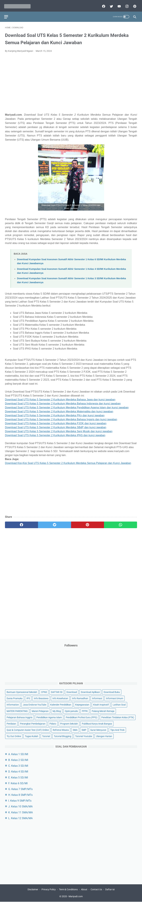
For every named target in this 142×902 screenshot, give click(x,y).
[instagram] (125, 4)
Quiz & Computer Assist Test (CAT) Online (28, 729)
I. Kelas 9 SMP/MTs (19, 800)
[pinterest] (133, 4)
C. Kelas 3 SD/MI (18, 765)
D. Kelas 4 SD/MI (18, 771)
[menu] (7, 14)
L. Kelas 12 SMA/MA (20, 817)
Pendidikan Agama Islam (49, 717)
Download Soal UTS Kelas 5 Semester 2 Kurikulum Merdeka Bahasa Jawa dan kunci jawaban (60, 397)
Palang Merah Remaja (103, 710)
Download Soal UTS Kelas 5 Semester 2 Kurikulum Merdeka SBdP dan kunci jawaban (55, 425)
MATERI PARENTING (17, 710)
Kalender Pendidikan (60, 704)
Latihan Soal (119, 704)
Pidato (52, 723)
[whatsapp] (120, 523)
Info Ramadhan (80, 698)
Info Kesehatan (60, 698)
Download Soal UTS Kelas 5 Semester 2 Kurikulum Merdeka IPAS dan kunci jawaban (55, 433)
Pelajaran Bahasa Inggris (19, 717)
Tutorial (46, 735)
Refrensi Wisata (61, 729)
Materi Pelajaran (40, 710)
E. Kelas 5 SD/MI (18, 777)
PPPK (85, 710)
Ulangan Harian (104, 735)
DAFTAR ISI (56, 691)
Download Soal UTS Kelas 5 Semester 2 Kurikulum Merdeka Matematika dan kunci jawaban (59, 409)
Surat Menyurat (98, 729)
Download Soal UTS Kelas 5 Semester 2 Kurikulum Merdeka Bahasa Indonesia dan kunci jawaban (63, 401)
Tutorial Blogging (62, 735)
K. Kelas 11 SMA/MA (20, 812)
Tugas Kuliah (31, 735)
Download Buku (112, 691)
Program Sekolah (69, 723)
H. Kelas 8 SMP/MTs (20, 794)
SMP (83, 729)
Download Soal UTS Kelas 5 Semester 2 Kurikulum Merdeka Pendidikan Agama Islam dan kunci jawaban (67, 405)
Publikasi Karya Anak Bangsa (97, 723)
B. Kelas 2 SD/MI (18, 759)
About (84, 890)
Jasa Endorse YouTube (34, 704)
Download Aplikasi (90, 691)
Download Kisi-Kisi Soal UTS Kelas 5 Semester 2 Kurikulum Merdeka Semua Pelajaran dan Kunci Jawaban (68, 461)
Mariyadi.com (76, 897)
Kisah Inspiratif (101, 704)
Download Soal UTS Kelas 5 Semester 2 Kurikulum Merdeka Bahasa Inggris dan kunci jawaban (61, 417)
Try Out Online (14, 735)
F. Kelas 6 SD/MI (18, 782)
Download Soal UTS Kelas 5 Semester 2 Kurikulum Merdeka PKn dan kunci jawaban (54, 413)
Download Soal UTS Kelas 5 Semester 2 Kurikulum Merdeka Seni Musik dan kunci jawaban (58, 429)
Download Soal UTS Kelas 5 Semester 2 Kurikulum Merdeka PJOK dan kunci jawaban (55, 421)
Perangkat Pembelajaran (32, 723)
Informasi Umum (114, 698)
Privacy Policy (48, 890)
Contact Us (96, 890)
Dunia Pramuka (14, 698)
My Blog (57, 710)
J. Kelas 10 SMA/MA (20, 806)
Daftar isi (110, 890)
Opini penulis (71, 710)
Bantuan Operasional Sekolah (22, 691)
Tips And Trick (117, 729)
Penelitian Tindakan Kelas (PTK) (117, 717)
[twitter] (110, 4)
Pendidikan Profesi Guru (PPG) (81, 717)
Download (71, 691)
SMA (75, 729)
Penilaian (11, 723)
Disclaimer (33, 890)
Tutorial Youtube (83, 735)
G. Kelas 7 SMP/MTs (20, 788)
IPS (28, 698)
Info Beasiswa (41, 698)
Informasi (97, 698)
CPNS (44, 691)
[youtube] (118, 4)
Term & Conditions (68, 890)
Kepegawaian (82, 704)
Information (13, 704)
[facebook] (102, 4)
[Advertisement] (71, 85)
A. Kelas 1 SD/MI (18, 753)
